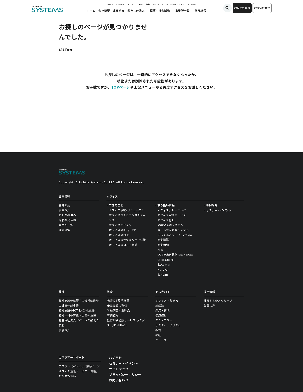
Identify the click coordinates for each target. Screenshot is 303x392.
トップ (110, 4)
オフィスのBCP (119, 235)
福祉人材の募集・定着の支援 (77, 315)
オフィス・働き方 (166, 300)
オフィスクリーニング (171, 210)
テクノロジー (163, 320)
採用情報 (192, 4)
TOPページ (120, 87)
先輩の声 (209, 305)
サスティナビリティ (168, 325)
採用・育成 (162, 310)
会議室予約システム (170, 225)
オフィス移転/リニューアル (126, 210)
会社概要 (64, 205)
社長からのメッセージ (218, 300)
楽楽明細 (163, 245)
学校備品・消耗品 (118, 310)
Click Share (165, 260)
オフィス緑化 (166, 220)
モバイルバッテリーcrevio (174, 235)
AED (160, 250)
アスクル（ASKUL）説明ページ (79, 366)
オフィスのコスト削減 (123, 245)
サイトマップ (119, 369)
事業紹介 (64, 210)
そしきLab (158, 4)
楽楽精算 (163, 240)
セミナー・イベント (219, 210)
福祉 (148, 4)
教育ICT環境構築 (118, 300)
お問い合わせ (262, 8)
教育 (141, 4)
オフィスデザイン (120, 225)
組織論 (159, 305)
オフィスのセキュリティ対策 (127, 240)
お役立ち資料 (242, 8)
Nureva (162, 269)
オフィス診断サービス (171, 215)
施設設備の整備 (117, 305)
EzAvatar (164, 264)
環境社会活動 (67, 220)
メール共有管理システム (173, 230)
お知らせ (115, 357)
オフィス (132, 4)
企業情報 (120, 4)
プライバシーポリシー (125, 374)
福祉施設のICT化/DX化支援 (77, 310)
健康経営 (64, 230)
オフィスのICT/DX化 (122, 230)
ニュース (161, 340)
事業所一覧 (66, 225)
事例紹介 (211, 205)
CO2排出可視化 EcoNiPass (175, 255)
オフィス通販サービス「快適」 (79, 371)
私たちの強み (67, 215)
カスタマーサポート (175, 4)
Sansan (162, 274)
